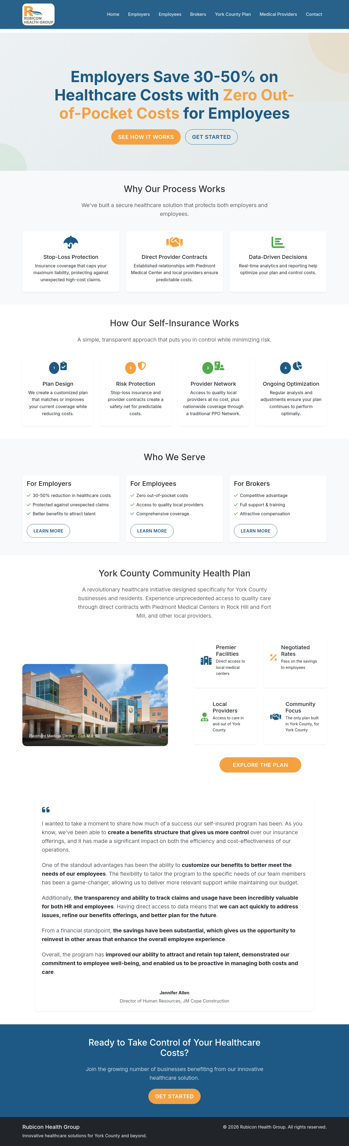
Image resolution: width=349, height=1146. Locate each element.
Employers (139, 14)
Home (113, 14)
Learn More (48, 531)
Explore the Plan (260, 765)
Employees (170, 14)
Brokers (198, 14)
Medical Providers (278, 14)
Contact (314, 14)
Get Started (211, 137)
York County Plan (233, 14)
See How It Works (146, 137)
